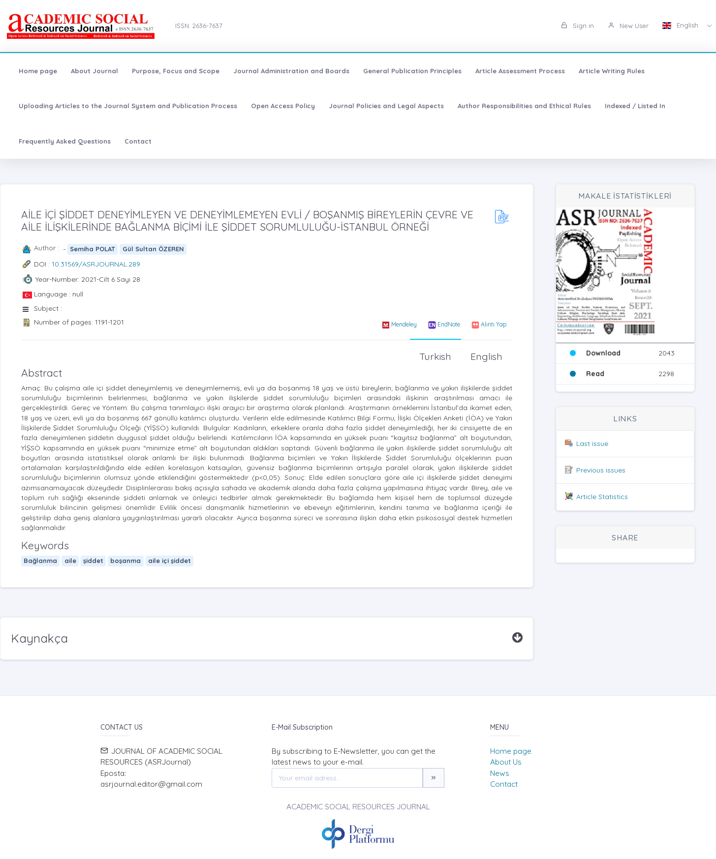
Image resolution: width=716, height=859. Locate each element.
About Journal (94, 71)
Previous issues (600, 470)
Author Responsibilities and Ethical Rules (524, 106)
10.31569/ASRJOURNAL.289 (96, 264)
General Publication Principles (412, 71)
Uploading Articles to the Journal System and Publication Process (128, 106)
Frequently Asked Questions (65, 141)
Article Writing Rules (612, 71)
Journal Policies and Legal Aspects (386, 106)
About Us (506, 762)
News (499, 773)
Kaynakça (39, 638)
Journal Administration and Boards (291, 71)
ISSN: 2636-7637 (198, 26)
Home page (38, 71)
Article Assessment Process (520, 71)
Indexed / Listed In (635, 106)
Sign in (577, 26)
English (681, 25)
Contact (138, 141)
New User (628, 26)
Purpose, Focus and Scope (175, 71)
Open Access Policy (283, 106)
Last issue (592, 443)
